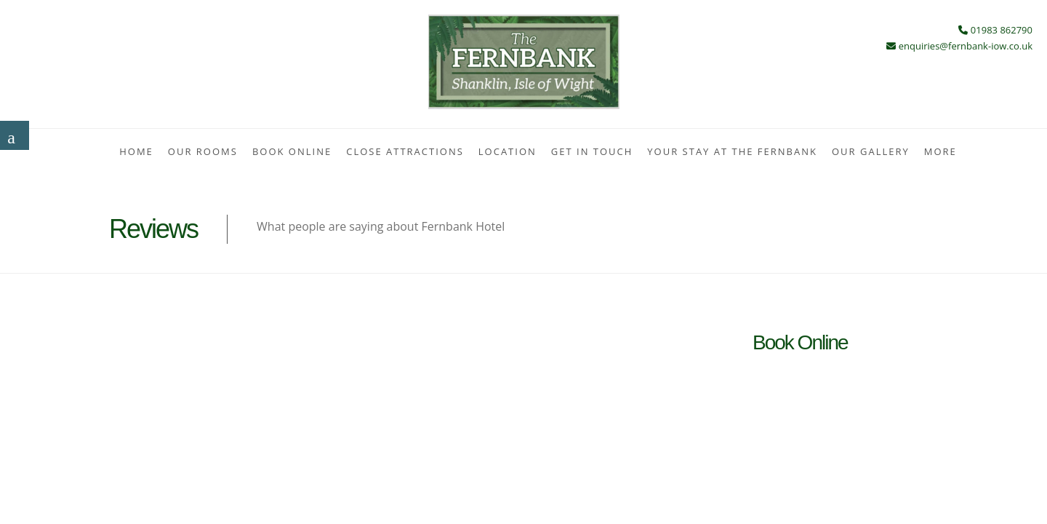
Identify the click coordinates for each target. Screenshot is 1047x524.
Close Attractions (405, 151)
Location (507, 151)
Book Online (292, 151)
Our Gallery (871, 151)
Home (136, 151)
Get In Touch (592, 151)
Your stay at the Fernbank (732, 151)
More (940, 151)
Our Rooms (203, 151)
